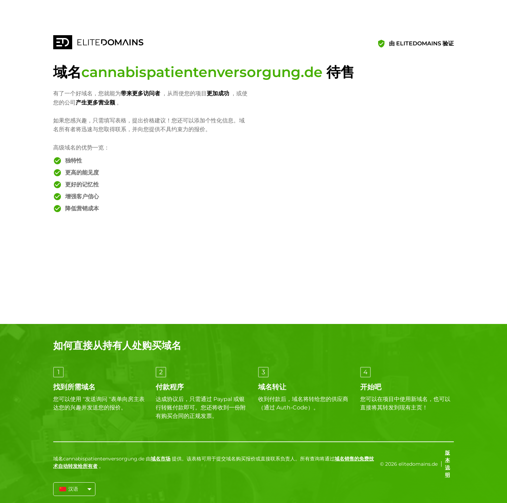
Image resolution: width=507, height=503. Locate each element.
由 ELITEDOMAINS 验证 (421, 43)
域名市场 (160, 459)
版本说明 (447, 464)
